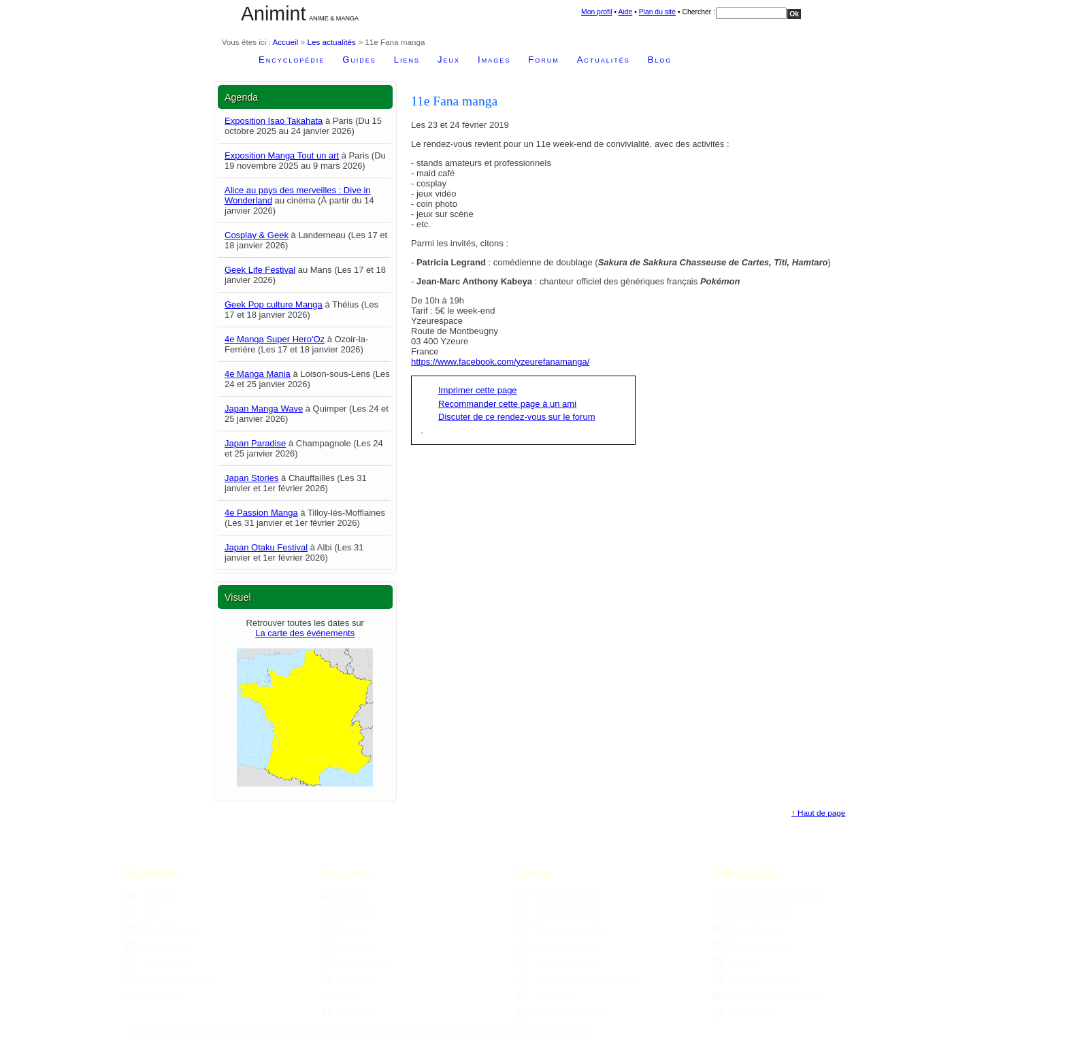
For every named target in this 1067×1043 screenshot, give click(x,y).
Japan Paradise (255, 443)
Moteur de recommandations (576, 978)
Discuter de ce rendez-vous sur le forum (516, 417)
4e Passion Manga (261, 513)
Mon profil (596, 12)
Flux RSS (346, 895)
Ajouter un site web (559, 911)
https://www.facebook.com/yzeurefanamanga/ (500, 362)
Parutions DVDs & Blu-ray (768, 995)
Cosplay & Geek (257, 235)
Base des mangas (753, 945)
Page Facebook (357, 961)
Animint (273, 13)
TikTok (340, 995)
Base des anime (749, 928)
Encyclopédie (292, 59)
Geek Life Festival (260, 270)
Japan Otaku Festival (266, 547)
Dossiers (737, 961)
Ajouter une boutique (563, 928)
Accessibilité (155, 945)
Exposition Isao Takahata (274, 121)
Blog (660, 59)
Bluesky (343, 928)
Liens (407, 59)
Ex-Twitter (347, 978)
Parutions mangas (754, 978)
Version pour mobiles (561, 1012)
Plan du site (657, 12)
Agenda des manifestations (769, 895)
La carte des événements (305, 633)
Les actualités (331, 41)
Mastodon (346, 945)
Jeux (449, 59)
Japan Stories (252, 478)
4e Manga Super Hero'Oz (275, 339)
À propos (149, 895)
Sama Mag (545, 995)
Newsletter (348, 911)
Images (494, 59)
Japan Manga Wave (264, 408)
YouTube (345, 1012)
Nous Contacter (162, 928)
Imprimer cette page (477, 390)
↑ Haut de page (818, 812)
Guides (359, 59)
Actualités (603, 59)
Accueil (285, 41)
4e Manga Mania (258, 374)
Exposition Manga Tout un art (282, 155)
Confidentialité (159, 961)
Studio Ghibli (744, 1012)
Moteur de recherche (170, 978)
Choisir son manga (559, 961)
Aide (625, 12)
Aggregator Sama (556, 895)
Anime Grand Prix (752, 911)
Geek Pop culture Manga (274, 304)
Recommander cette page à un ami (507, 404)
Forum (543, 59)
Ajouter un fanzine (557, 945)
